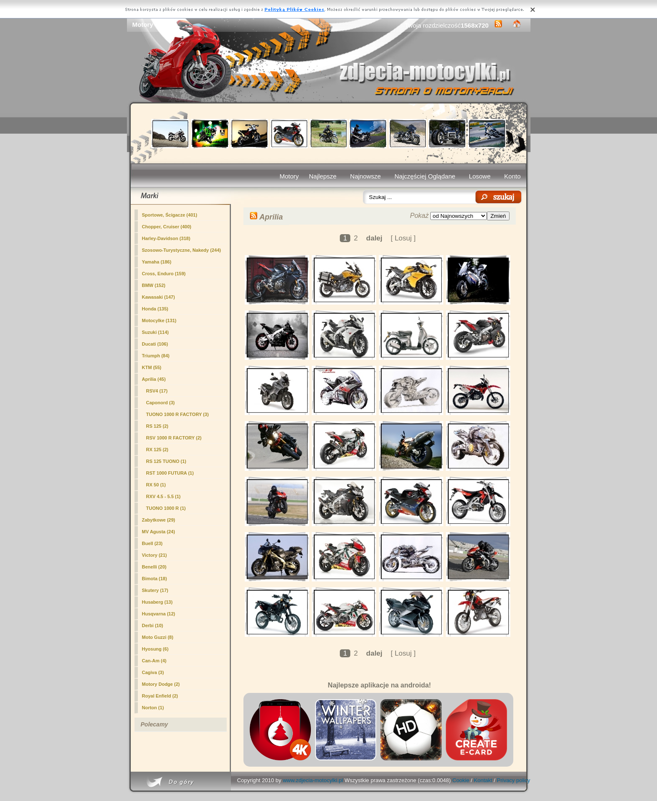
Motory (289, 176)
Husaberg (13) (157, 602)
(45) (154, 379)
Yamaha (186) (156, 261)
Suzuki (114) (155, 332)
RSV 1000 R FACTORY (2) (174, 437)
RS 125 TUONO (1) (166, 461)
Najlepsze (322, 176)
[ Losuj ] (403, 238)
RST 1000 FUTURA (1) (170, 472)
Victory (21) (154, 555)
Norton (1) (153, 707)
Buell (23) (152, 543)
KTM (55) (151, 367)
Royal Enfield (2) (160, 695)
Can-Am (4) (154, 660)
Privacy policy (513, 780)
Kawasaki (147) (158, 297)
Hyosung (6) (155, 648)
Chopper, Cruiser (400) (166, 226)
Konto (512, 176)
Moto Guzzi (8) (157, 637)
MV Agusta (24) (158, 531)
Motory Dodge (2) (161, 684)
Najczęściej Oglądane (424, 176)
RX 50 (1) (156, 484)
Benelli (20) (154, 566)
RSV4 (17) (157, 390)
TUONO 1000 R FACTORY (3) (177, 414)
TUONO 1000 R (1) (166, 508)
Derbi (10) (152, 625)
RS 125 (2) (157, 426)
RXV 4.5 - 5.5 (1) (163, 496)
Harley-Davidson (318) (166, 238)
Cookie (461, 780)
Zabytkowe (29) (158, 519)
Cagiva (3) (153, 672)
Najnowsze (365, 176)
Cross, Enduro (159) (164, 273)
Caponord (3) (160, 402)
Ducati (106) (155, 343)
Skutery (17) (155, 590)
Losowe (480, 176)
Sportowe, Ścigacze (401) (169, 214)
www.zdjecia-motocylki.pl (313, 780)
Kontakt (483, 780)
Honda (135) (155, 308)
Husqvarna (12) (158, 613)
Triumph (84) (156, 355)
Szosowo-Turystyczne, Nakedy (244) (181, 250)
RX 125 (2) (157, 449)
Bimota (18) (154, 578)
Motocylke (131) (159, 320)
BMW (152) (154, 285)
